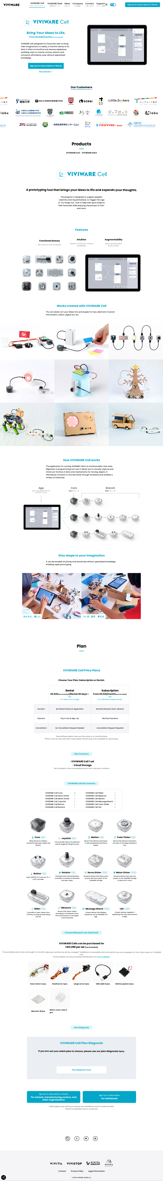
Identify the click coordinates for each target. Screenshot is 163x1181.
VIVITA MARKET (103, 957)
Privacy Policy (77, 1171)
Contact (62, 1171)
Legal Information (96, 1171)
